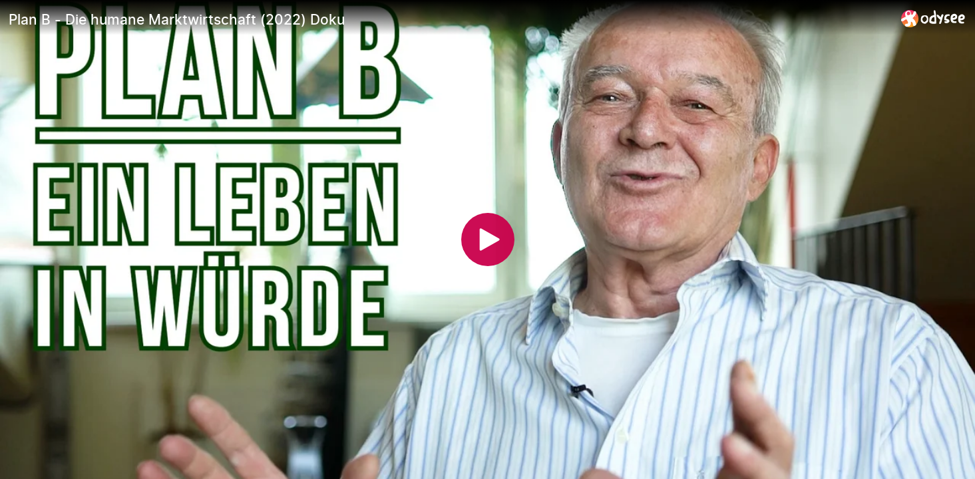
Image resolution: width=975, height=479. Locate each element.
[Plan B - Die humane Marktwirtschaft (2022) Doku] (449, 19)
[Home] (933, 18)
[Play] (487, 239)
